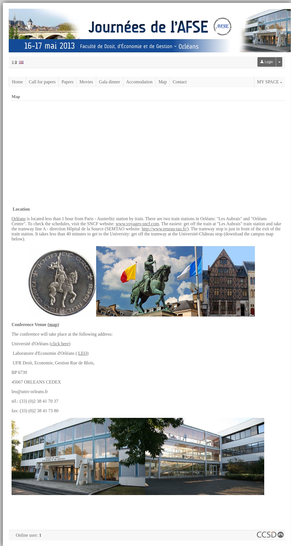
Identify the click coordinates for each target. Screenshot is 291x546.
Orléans (19, 218)
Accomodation (139, 81)
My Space (269, 81)
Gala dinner (109, 81)
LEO (82, 353)
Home (17, 81)
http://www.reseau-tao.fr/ (164, 228)
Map (162, 81)
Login (266, 62)
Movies (86, 81)
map (53, 324)
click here (60, 343)
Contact (180, 81)
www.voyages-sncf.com (137, 223)
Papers (67, 81)
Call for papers (42, 81)
